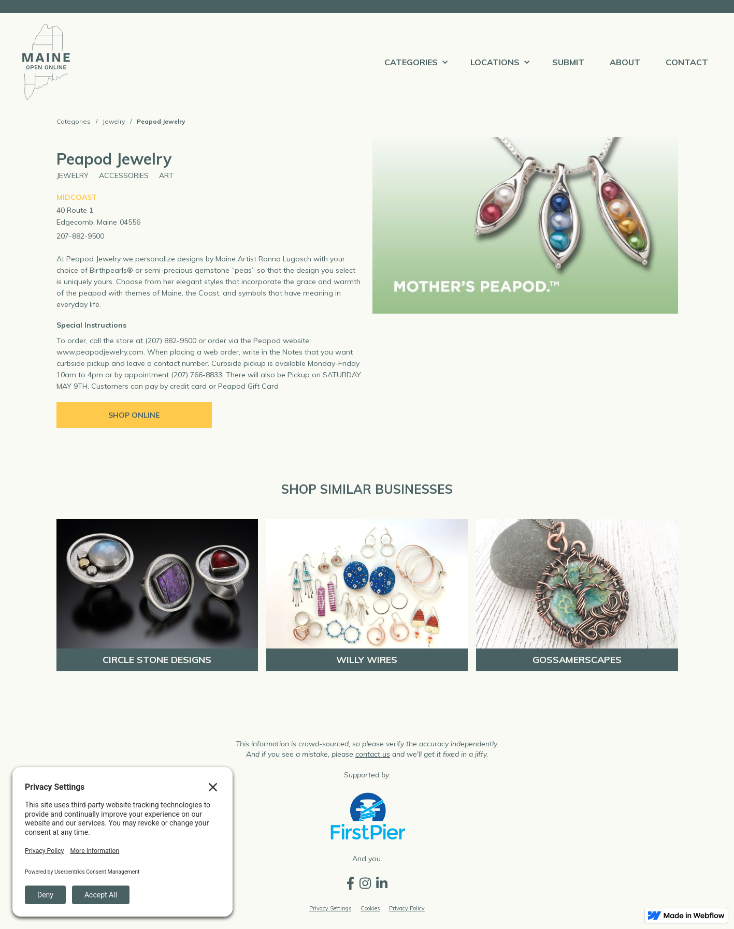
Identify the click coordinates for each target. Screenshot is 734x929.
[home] (46, 62)
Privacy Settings (330, 908)
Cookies (370, 908)
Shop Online (134, 415)
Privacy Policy (407, 908)
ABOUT (625, 62)
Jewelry (114, 121)
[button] (414, 62)
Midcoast (76, 197)
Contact (687, 62)
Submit (568, 62)
